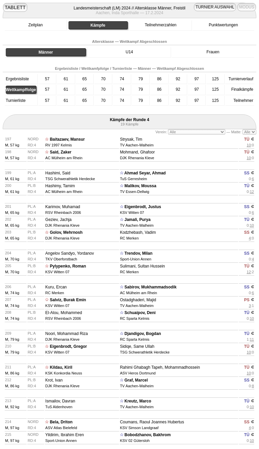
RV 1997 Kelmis (58, 145)
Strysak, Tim (131, 139)
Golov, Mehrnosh (66, 232)
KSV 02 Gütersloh (135, 441)
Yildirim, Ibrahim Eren (64, 434)
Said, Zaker (60, 152)
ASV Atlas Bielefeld (61, 428)
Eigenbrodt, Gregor (68, 346)
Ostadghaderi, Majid (138, 300)
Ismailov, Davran (60, 401)
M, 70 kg (12, 259)
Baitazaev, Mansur (67, 139)
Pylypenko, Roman (68, 266)
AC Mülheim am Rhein (63, 158)
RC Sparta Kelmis (134, 318)
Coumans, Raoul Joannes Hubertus (152, 422)
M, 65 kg (12, 213)
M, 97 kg (12, 428)
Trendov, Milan (138, 253)
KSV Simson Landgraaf (139, 428)
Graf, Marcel (136, 380)
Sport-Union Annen (135, 259)
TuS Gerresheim (133, 179)
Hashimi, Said (57, 173)
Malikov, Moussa (140, 186)
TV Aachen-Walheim (137, 145)
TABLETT (15, 7)
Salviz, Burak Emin (68, 300)
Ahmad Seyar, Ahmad (145, 173)
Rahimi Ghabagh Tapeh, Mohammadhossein (160, 367)
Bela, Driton (61, 422)
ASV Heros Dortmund (138, 373)
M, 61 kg (12, 179)
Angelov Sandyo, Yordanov (69, 253)
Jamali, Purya (137, 219)
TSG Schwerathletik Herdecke (70, 179)
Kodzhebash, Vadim (138, 232)
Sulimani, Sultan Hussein (142, 266)
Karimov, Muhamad (62, 206)
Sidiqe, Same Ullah (137, 346)
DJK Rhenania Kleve (137, 158)
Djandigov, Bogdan (142, 333)
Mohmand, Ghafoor (137, 152)
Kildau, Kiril (61, 367)
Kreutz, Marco (137, 401)
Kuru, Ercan (55, 287)
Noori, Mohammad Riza (66, 333)
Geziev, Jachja (58, 219)
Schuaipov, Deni (139, 312)
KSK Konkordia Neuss (63, 373)
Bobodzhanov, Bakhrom (147, 434)
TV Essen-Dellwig (134, 192)
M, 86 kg (12, 373)
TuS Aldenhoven (58, 407)
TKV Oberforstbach (61, 259)
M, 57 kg (12, 145)
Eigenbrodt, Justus (142, 206)
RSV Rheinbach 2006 (63, 213)
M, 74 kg (12, 293)
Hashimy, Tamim (60, 186)
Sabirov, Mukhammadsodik (150, 287)
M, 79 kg (12, 339)
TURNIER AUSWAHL (215, 7)
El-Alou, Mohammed (63, 312)
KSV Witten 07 (132, 213)
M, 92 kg (12, 407)
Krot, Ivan (53, 380)
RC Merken (129, 238)
